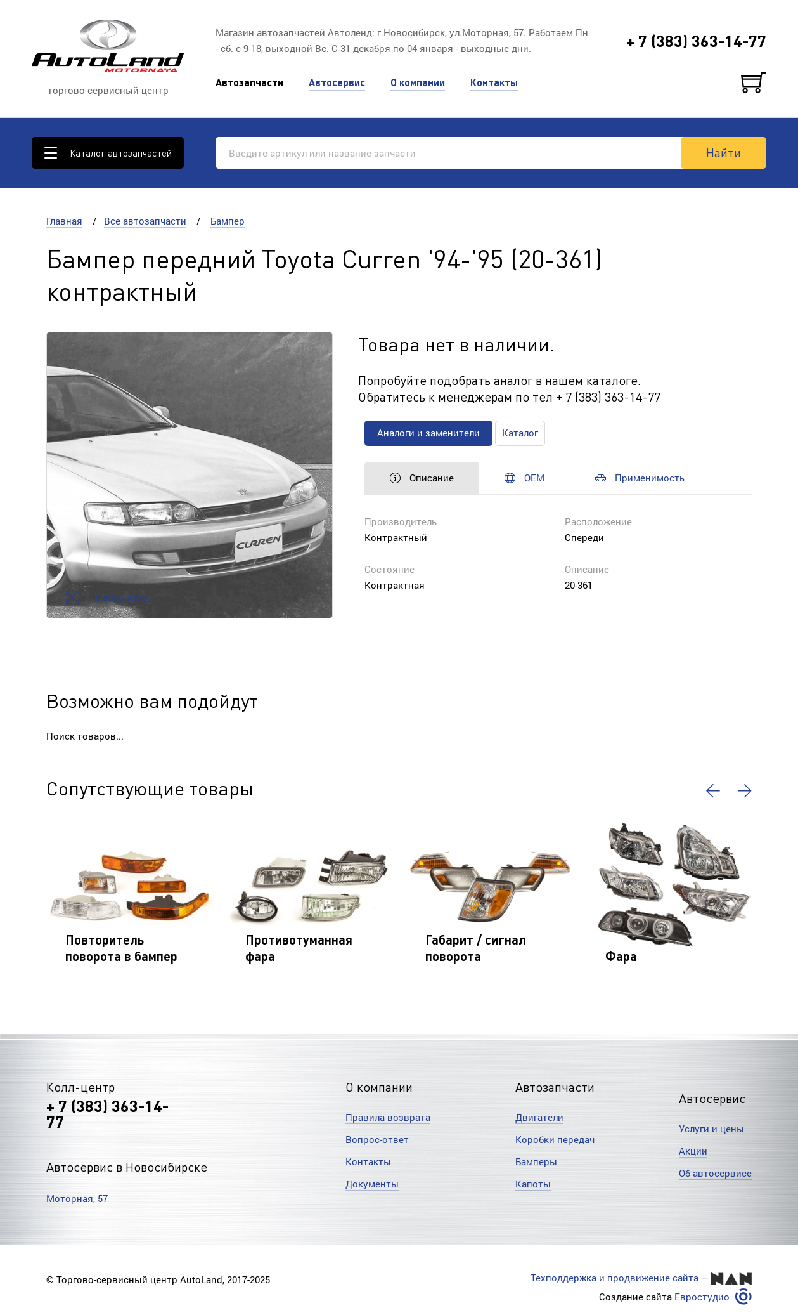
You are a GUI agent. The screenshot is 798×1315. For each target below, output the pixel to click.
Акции (693, 1150)
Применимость (640, 477)
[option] (189, 475)
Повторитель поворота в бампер (121, 947)
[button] (713, 791)
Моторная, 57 (77, 1198)
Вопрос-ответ (377, 1139)
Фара (621, 956)
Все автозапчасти (145, 220)
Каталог (520, 432)
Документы (372, 1183)
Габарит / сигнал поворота (475, 947)
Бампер (227, 220)
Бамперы (536, 1161)
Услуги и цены (711, 1128)
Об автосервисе (715, 1173)
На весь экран (109, 597)
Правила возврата (387, 1117)
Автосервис (337, 82)
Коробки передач (555, 1139)
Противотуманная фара (298, 947)
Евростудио (702, 1297)
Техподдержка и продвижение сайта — (641, 1278)
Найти (723, 152)
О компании (417, 82)
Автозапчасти (249, 82)
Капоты (533, 1183)
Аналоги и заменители (428, 432)
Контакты (494, 82)
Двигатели (539, 1117)
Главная (64, 220)
